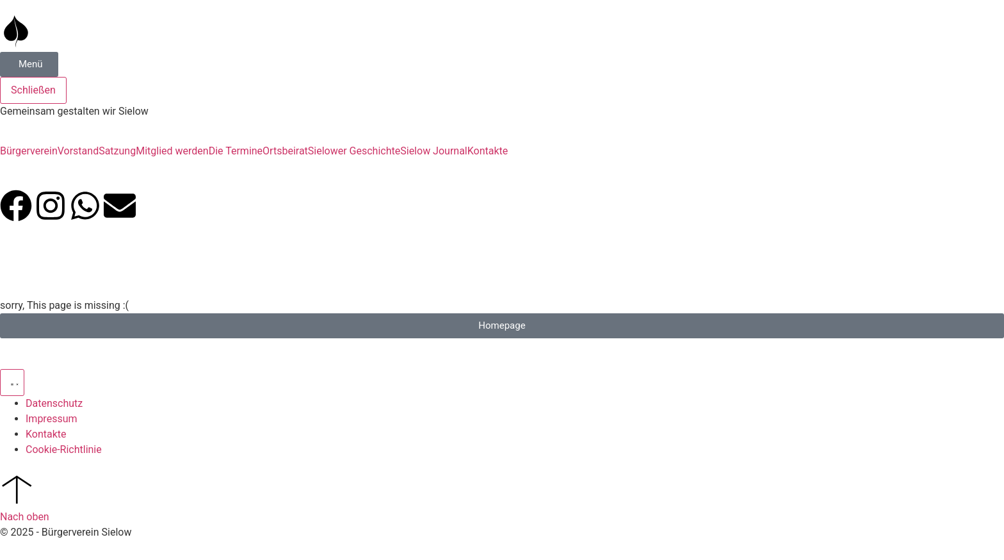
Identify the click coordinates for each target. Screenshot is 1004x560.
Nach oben (24, 517)
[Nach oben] (16, 489)
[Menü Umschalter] (12, 382)
